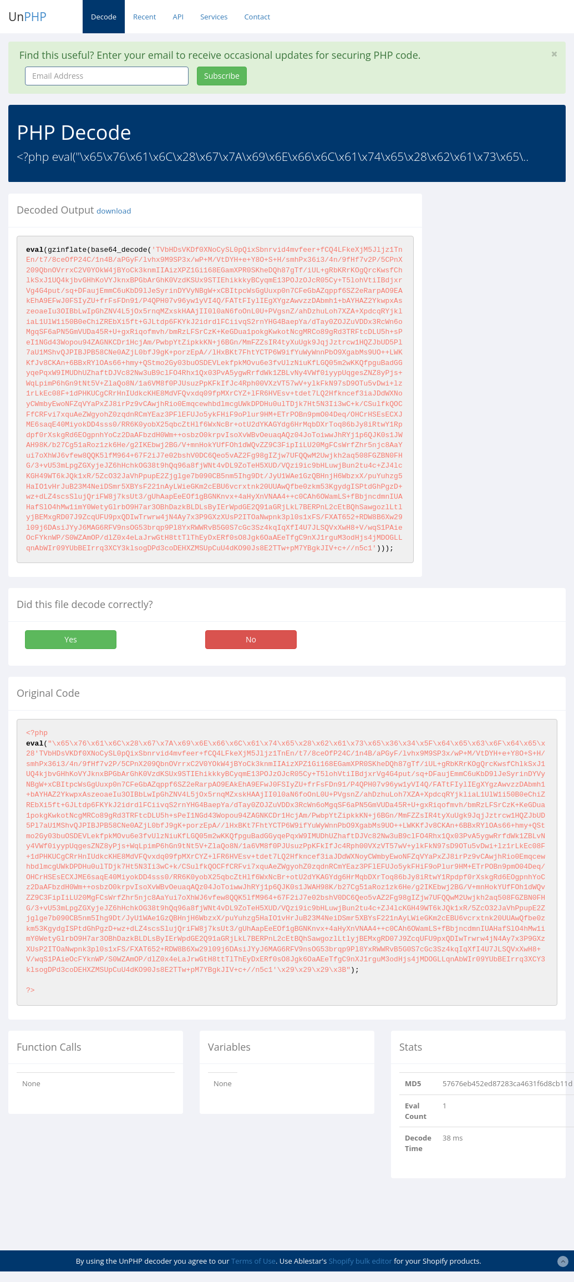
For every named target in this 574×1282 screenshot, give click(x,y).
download (113, 211)
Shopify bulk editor (360, 1261)
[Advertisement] (505, 360)
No (251, 639)
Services (213, 17)
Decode (103, 17)
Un (27, 16)
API (178, 17)
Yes (70, 639)
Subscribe (222, 75)
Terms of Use (253, 1261)
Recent (144, 17)
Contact (257, 17)
